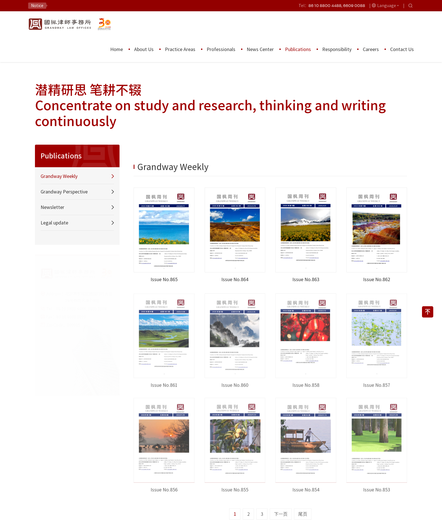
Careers (371, 49)
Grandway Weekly (59, 176)
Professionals (221, 49)
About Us (144, 49)
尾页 (302, 514)
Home (116, 49)
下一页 (281, 514)
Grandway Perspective (64, 191)
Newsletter (52, 207)
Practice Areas (180, 49)
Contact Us (402, 49)
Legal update (54, 223)
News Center (260, 49)
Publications (298, 49)
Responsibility (337, 49)
